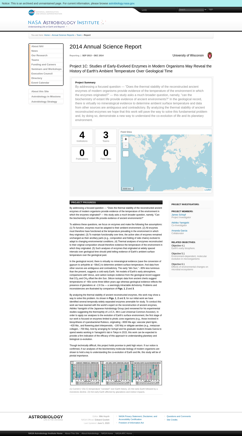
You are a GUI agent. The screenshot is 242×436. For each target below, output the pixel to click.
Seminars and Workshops (46, 69)
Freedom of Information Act (131, 423)
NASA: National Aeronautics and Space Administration (45, 13)
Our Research (39, 55)
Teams (35, 60)
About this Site (40, 91)
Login (144, 10)
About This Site (72, 433)
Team (79, 35)
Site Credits (172, 420)
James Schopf (178, 214)
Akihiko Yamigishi (180, 222)
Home (47, 35)
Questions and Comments (179, 416)
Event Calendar (40, 82)
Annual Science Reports (63, 35)
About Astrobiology (90, 433)
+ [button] (126, 139)
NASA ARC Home (124, 433)
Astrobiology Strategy (44, 101)
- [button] (125, 145)
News (34, 50)
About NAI (37, 46)
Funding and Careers (43, 64)
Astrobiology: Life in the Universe (46, 417)
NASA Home (107, 433)
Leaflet (208, 190)
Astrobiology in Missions (46, 96)
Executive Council (42, 73)
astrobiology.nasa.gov (121, 3)
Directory (36, 78)
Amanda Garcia (179, 230)
